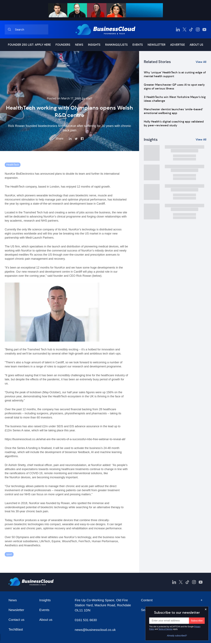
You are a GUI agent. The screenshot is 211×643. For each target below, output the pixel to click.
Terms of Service (165, 629)
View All (201, 62)
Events (137, 44)
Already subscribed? (177, 635)
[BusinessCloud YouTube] (204, 29)
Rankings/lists (116, 44)
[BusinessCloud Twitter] (184, 29)
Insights (94, 44)
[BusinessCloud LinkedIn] (178, 29)
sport (9, 554)
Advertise (177, 44)
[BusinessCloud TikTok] (191, 29)
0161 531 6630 (86, 620)
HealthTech (12, 164)
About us (196, 44)
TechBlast (16, 629)
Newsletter (156, 44)
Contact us (16, 619)
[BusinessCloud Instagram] (198, 29)
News (79, 44)
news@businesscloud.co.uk (95, 630)
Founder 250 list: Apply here (29, 44)
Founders (63, 44)
